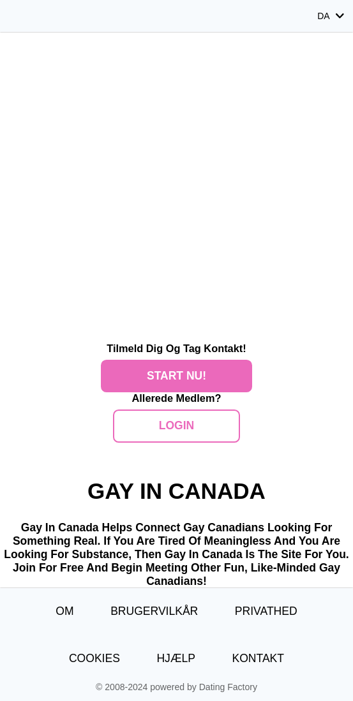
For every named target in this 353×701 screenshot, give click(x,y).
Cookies (94, 658)
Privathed (266, 611)
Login (176, 425)
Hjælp (175, 658)
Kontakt (258, 658)
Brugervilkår (154, 611)
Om (64, 611)
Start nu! (176, 375)
